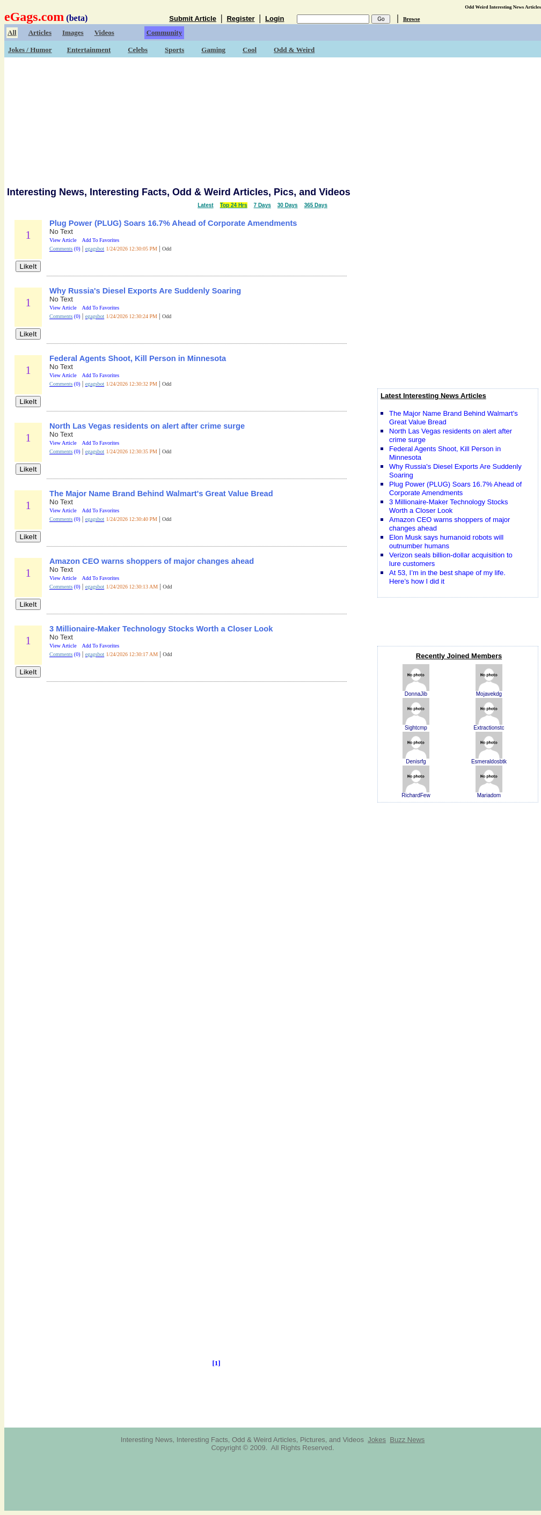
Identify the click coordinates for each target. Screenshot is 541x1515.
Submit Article (192, 18)
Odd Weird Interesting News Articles (503, 7)
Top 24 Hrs (233, 205)
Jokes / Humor (30, 50)
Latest (205, 205)
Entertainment (89, 50)
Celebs (138, 50)
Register (240, 18)
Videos (104, 32)
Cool (250, 50)
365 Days (315, 205)
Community (164, 32)
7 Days (262, 205)
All (12, 32)
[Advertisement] (273, 120)
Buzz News (407, 1440)
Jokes (377, 1440)
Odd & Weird (294, 50)
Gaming (213, 50)
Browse (411, 19)
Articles (40, 32)
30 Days (287, 205)
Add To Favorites (101, 240)
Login (274, 18)
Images (73, 32)
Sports (174, 50)
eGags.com (34, 17)
